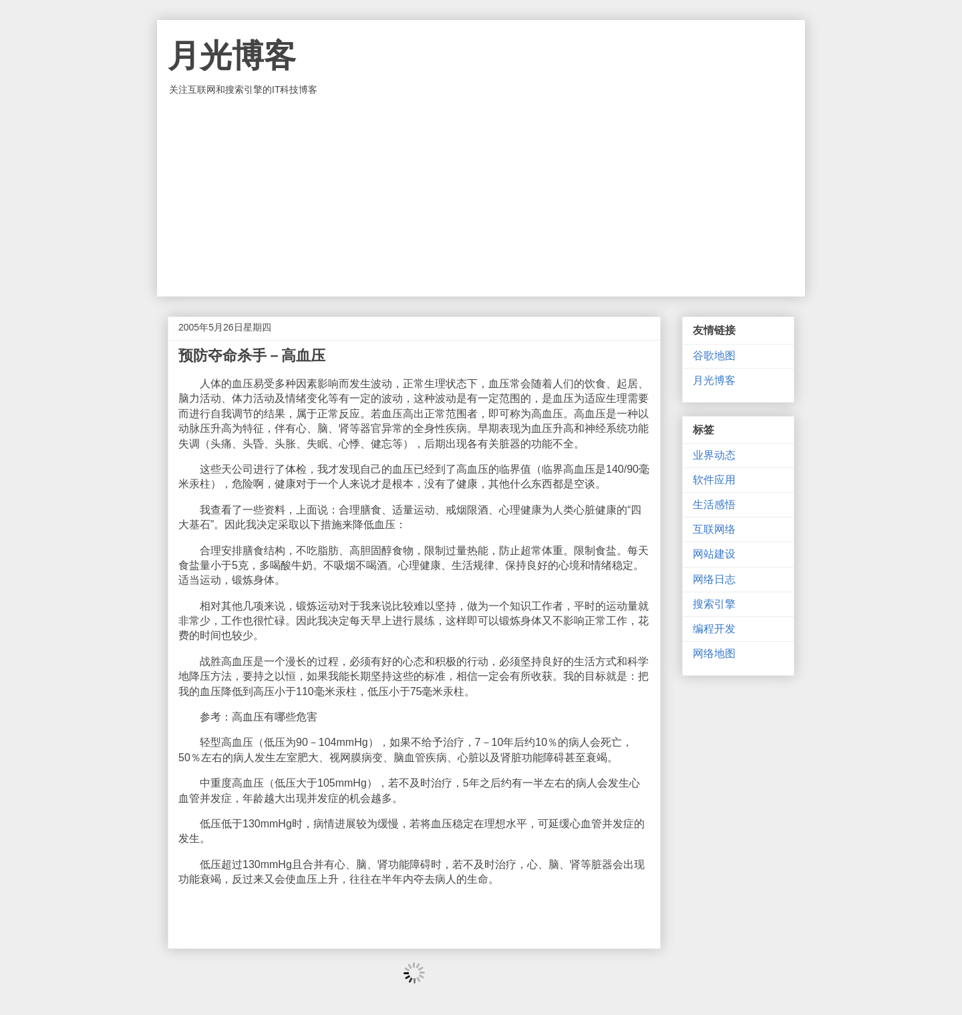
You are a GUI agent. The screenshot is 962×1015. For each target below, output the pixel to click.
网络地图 (714, 653)
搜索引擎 (714, 604)
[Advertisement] (481, 196)
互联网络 (714, 529)
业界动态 (714, 455)
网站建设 (714, 554)
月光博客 (232, 55)
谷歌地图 (714, 355)
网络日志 (714, 579)
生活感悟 (714, 504)
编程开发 (714, 628)
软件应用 (714, 479)
